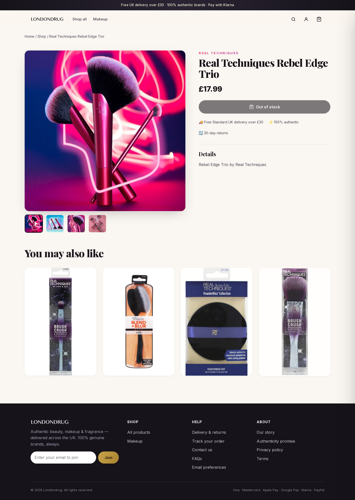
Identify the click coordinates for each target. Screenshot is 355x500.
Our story (266, 432)
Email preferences (209, 467)
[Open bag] (319, 19)
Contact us (202, 449)
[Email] (63, 457)
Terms (262, 458)
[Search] (293, 19)
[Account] (306, 19)
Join (108, 457)
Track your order (208, 441)
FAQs (197, 458)
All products (138, 432)
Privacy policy (270, 449)
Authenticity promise (276, 441)
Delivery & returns (209, 432)
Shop (41, 36)
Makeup (100, 19)
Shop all (79, 19)
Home (29, 36)
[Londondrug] (47, 19)
